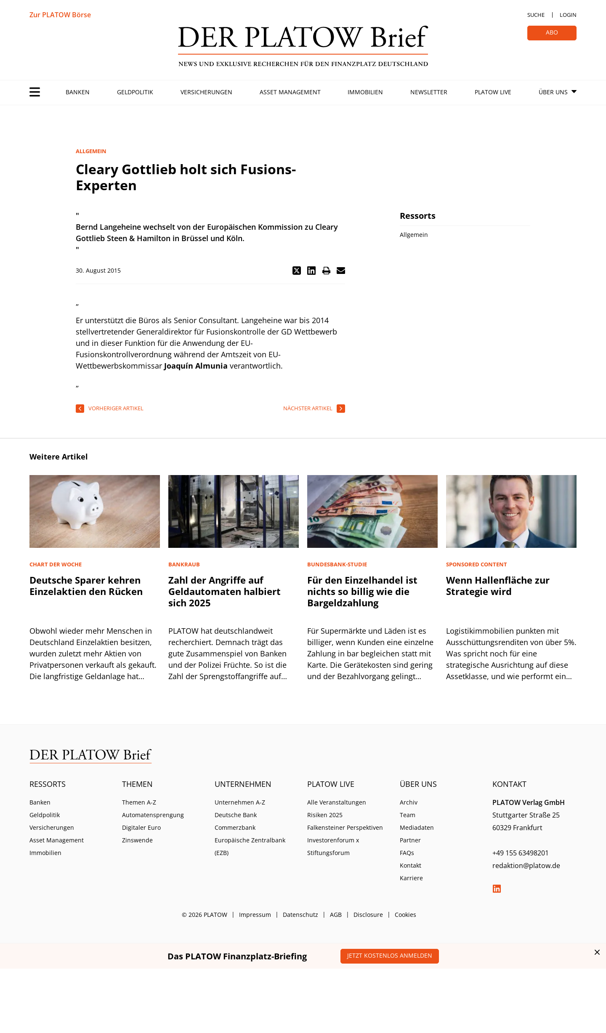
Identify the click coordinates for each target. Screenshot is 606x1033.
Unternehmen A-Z (240, 802)
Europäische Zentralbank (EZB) (250, 846)
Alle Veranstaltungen (336, 802)
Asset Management (290, 92)
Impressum (255, 915)
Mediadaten (417, 827)
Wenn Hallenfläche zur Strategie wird (498, 585)
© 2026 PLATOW (204, 915)
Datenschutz (300, 915)
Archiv (408, 802)
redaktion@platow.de (526, 865)
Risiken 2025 (325, 815)
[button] (296, 270)
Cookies (405, 915)
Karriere (411, 878)
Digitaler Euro (141, 827)
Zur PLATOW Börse (60, 14)
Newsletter (428, 92)
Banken (78, 92)
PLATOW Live (493, 92)
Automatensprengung (153, 815)
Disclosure (368, 915)
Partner (410, 840)
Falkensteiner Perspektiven (345, 827)
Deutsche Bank (236, 815)
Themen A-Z (139, 802)
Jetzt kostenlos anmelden (389, 955)
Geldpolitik (135, 92)
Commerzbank (235, 827)
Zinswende (137, 840)
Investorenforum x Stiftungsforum (333, 846)
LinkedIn (496, 888)
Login (568, 15)
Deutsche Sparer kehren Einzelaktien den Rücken (86, 585)
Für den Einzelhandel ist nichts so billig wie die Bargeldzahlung (362, 591)
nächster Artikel (307, 408)
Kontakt (410, 865)
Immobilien (365, 92)
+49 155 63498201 (520, 853)
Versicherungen (206, 92)
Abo (552, 32)
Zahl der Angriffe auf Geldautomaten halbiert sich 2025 (224, 591)
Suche (536, 15)
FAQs (407, 853)
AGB (336, 915)
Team (407, 815)
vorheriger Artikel (116, 408)
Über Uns (553, 92)
